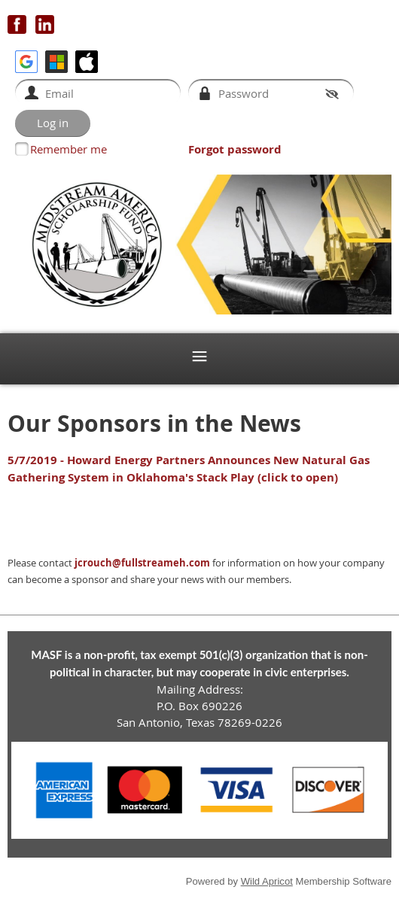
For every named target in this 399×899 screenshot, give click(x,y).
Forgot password (235, 149)
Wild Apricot (267, 881)
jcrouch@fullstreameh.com (142, 562)
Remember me (68, 148)
